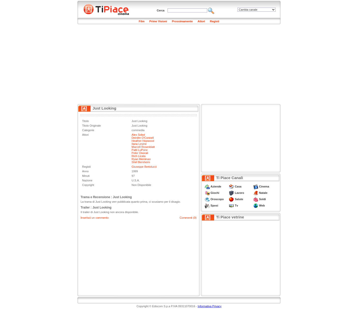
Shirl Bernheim (141, 162)
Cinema (264, 186)
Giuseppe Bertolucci (144, 166)
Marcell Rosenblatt (143, 146)
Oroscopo (217, 199)
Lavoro (239, 192)
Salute (239, 199)
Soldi (262, 199)
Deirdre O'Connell (143, 137)
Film (142, 21)
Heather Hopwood (143, 140)
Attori (201, 21)
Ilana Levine (139, 143)
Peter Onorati (140, 152)
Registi (214, 21)
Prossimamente (182, 21)
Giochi (215, 192)
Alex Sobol (138, 134)
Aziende (216, 186)
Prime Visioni (158, 21)
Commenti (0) (188, 217)
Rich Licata (138, 156)
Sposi (214, 205)
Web (262, 205)
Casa (238, 186)
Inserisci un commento (95, 217)
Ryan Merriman (141, 159)
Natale (263, 192)
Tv (236, 205)
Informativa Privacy (210, 306)
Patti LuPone (140, 149)
